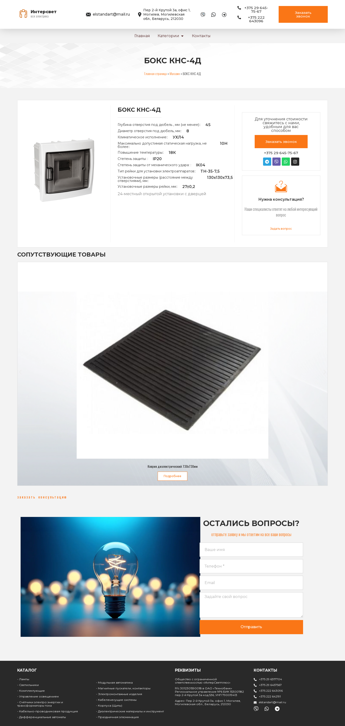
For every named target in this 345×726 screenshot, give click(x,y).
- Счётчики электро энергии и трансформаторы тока (40, 703)
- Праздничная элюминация (117, 717)
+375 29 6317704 (270, 679)
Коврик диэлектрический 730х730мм (173, 466)
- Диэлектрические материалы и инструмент (130, 711)
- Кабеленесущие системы (116, 700)
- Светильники (28, 685)
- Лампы (23, 679)
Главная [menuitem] (142, 36)
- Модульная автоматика (114, 682)
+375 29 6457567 (270, 685)
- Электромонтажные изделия (119, 694)
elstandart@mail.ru (111, 14)
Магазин (175, 73)
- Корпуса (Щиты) (109, 705)
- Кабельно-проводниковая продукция (47, 711)
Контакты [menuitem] (201, 36)
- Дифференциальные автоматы (41, 717)
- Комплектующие (31, 690)
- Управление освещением (38, 696)
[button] (182, 36)
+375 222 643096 (271, 690)
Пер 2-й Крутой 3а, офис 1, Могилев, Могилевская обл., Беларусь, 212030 (166, 14)
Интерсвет (44, 11)
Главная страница (155, 73)
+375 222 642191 (270, 696)
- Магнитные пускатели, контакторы (123, 688)
